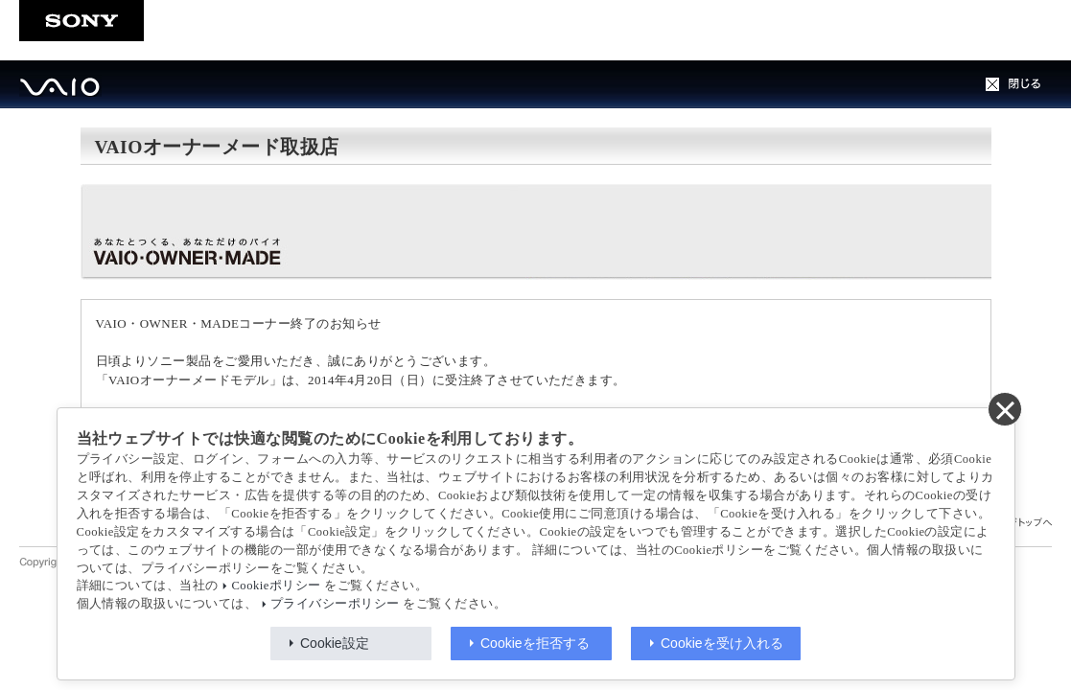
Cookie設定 (334, 643)
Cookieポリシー (275, 585)
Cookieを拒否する (535, 643)
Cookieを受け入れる (722, 643)
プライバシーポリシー (335, 603)
